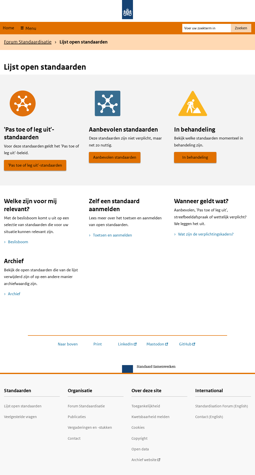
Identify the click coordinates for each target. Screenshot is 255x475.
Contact (74, 438)
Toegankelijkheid (145, 406)
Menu (30, 28)
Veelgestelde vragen (20, 416)
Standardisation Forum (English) (221, 406)
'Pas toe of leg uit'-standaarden (35, 165)
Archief (14, 293)
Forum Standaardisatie (28, 42)
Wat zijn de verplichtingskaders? (206, 234)
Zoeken (241, 28)
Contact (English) (209, 416)
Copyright (139, 438)
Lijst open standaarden (23, 406)
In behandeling (195, 157)
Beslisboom (18, 241)
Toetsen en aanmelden (112, 235)
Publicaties (77, 416)
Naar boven (68, 344)
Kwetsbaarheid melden (150, 416)
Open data (140, 449)
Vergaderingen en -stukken (90, 427)
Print (97, 344)
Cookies (137, 427)
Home (8, 28)
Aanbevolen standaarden (114, 157)
